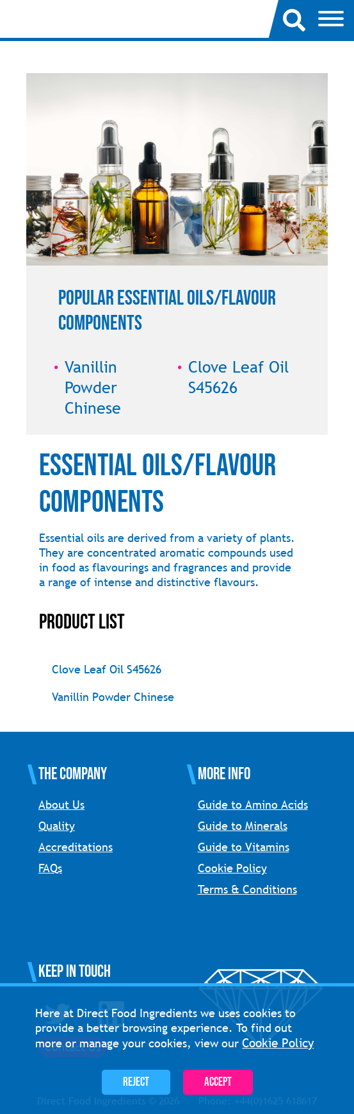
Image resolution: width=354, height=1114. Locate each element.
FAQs (50, 868)
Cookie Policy (232, 868)
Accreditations (75, 847)
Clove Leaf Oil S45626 (106, 669)
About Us (61, 804)
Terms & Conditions (247, 889)
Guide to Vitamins (243, 847)
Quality (56, 825)
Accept (218, 1082)
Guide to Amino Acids (253, 804)
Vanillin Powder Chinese (113, 696)
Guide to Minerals (242, 825)
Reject (136, 1082)
